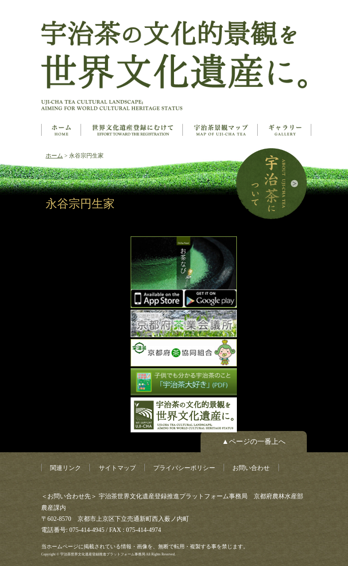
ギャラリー (285, 130)
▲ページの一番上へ (254, 441)
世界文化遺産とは (132, 130)
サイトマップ (117, 468)
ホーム (61, 130)
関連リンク (65, 468)
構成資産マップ (221, 130)
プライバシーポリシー (184, 468)
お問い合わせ (251, 468)
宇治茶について (271, 183)
